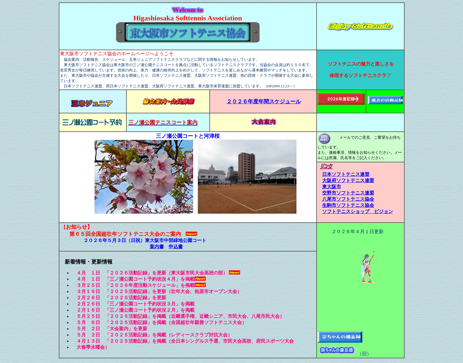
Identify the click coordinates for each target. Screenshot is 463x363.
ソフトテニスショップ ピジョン (357, 211)
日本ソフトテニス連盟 (345, 174)
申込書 (176, 246)
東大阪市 (331, 186)
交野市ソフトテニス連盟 (348, 192)
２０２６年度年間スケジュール (263, 101)
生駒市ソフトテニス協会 (348, 205)
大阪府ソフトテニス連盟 (348, 180)
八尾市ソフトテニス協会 (348, 199)
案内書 (157, 246)
